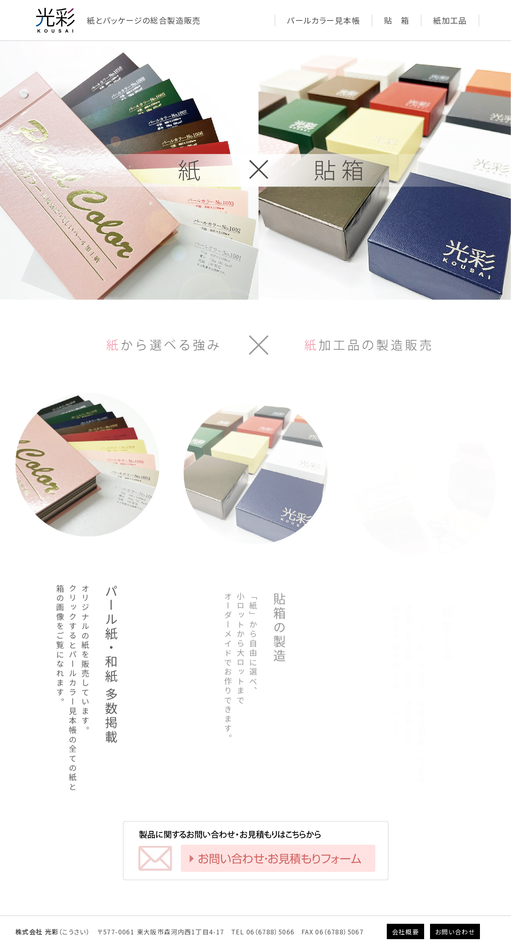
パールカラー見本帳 (323, 20)
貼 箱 (396, 20)
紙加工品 (450, 20)
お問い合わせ (455, 931)
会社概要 (405, 931)
